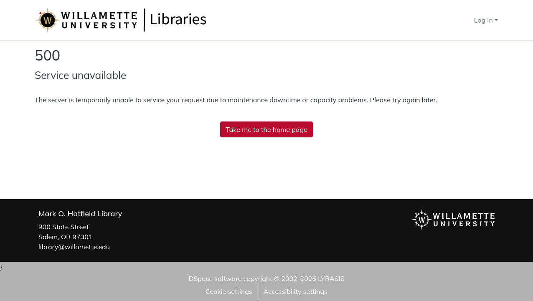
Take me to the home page (266, 129)
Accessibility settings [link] (295, 291)
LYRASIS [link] (331, 278)
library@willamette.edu (74, 247)
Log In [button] (484, 20)
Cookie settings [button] (229, 291)
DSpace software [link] (214, 278)
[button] (452, 20)
